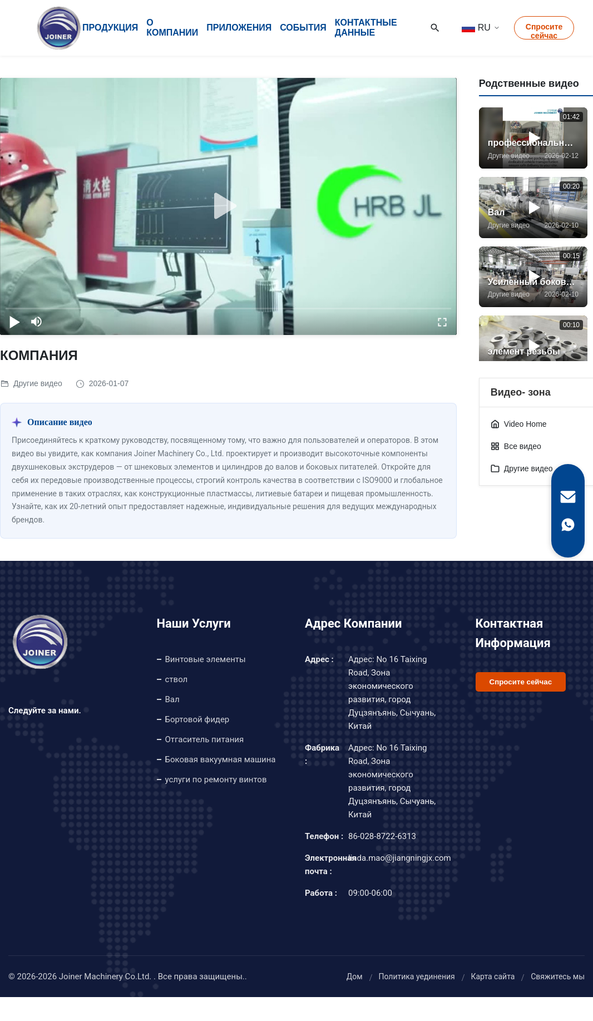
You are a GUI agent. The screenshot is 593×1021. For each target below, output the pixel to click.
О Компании (172, 27)
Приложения (238, 27)
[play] (228, 206)
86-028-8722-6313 (382, 836)
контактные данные (366, 27)
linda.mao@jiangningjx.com (399, 858)
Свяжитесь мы (558, 976)
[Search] (435, 28)
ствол (176, 679)
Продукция (110, 27)
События (303, 27)
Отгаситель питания (204, 739)
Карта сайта (493, 976)
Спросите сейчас (544, 31)
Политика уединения (416, 976)
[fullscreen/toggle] (442, 321)
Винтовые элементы (205, 659)
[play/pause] (14, 321)
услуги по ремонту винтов (216, 780)
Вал (172, 699)
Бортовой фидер (197, 719)
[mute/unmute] (37, 321)
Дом (355, 976)
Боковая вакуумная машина (220, 759)
